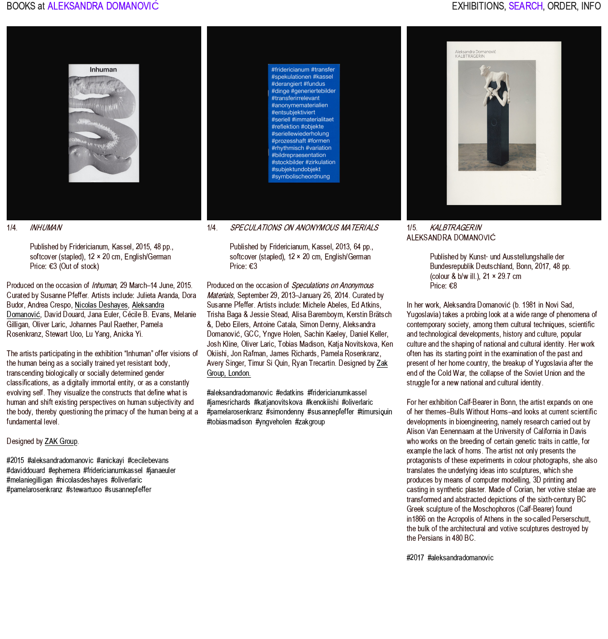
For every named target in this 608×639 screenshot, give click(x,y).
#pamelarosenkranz (34, 489)
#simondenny (285, 411)
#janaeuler (161, 470)
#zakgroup (310, 421)
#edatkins (290, 392)
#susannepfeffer (128, 489)
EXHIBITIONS (478, 12)
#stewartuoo (84, 489)
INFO (591, 12)
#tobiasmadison (229, 421)
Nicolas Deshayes (101, 304)
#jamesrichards (229, 402)
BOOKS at (26, 12)
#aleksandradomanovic (60, 460)
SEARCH (526, 12)
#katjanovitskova (278, 402)
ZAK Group (61, 441)
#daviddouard (26, 470)
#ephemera (64, 470)
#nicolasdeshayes (82, 479)
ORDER (562, 12)
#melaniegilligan (29, 479)
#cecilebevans (148, 460)
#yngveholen (274, 421)
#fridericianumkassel (113, 470)
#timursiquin (375, 411)
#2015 (15, 460)
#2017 (415, 557)
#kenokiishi (322, 402)
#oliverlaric (126, 479)
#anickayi (110, 460)
